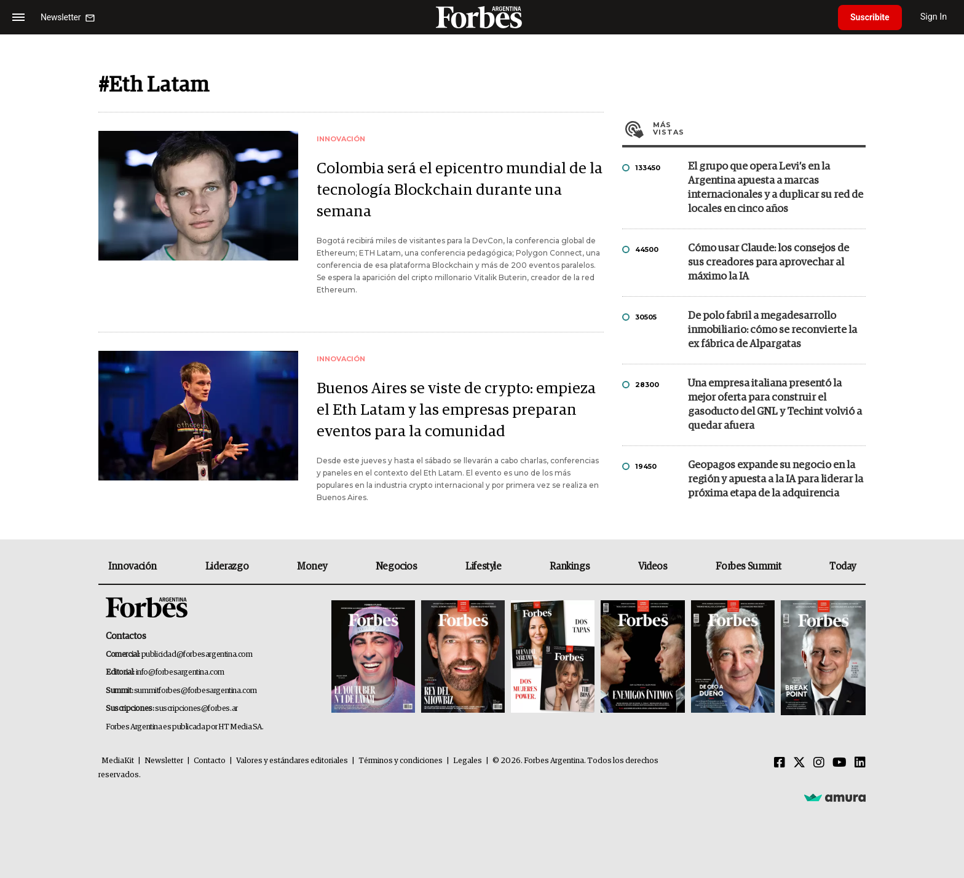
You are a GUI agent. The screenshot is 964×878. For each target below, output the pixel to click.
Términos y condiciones (400, 761)
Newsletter (163, 761)
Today (842, 566)
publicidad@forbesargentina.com (197, 655)
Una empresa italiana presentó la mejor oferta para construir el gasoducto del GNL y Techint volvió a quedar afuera (775, 404)
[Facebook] (779, 763)
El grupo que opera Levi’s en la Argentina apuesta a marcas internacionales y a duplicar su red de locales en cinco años (775, 188)
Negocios (396, 566)
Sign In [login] (933, 17)
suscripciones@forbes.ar (196, 709)
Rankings (570, 566)
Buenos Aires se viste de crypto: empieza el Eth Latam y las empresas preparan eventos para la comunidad (456, 410)
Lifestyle (483, 566)
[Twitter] (799, 763)
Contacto (210, 761)
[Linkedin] (860, 763)
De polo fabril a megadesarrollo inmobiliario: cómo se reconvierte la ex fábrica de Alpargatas (772, 330)
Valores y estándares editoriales (292, 761)
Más (759, 128)
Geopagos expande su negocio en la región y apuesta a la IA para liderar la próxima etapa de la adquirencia (775, 479)
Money (312, 566)
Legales (467, 761)
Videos (653, 566)
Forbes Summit (748, 566)
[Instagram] (818, 763)
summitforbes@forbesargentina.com (195, 691)
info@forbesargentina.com (180, 672)
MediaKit (117, 761)
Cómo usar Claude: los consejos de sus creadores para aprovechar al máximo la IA (768, 262)
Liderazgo (226, 566)
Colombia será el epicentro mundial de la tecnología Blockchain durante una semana (459, 190)
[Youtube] (839, 763)
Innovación (132, 566)
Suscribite (870, 17)
